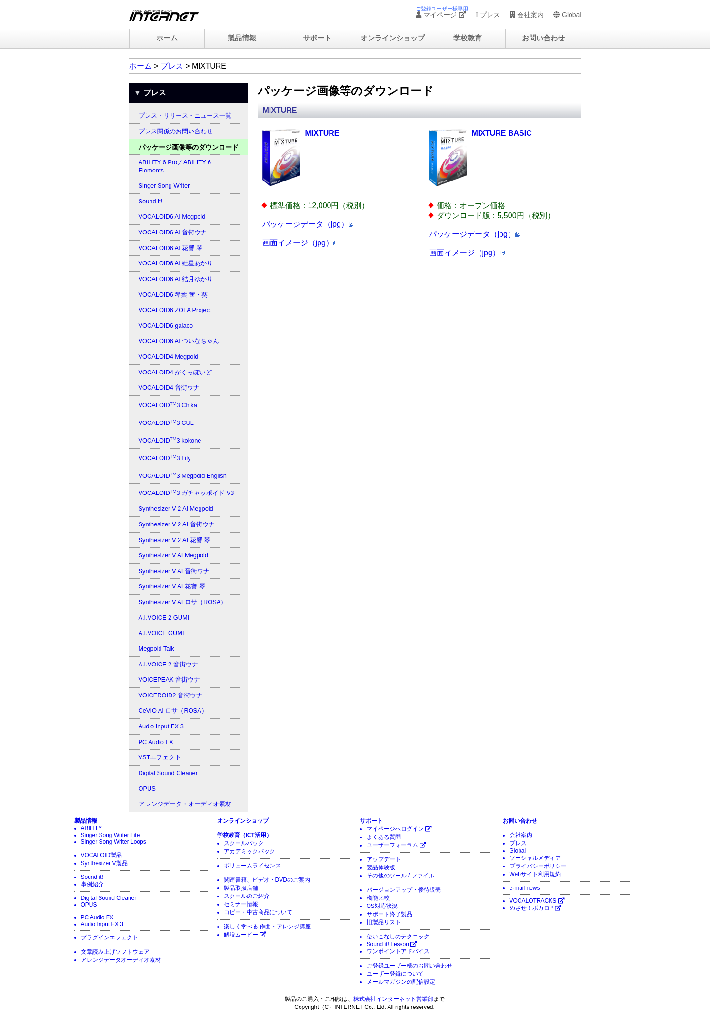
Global (567, 15)
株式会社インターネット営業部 (393, 999)
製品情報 (242, 38)
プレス (488, 15)
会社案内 (527, 15)
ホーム (167, 38)
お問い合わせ (543, 38)
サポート (317, 38)
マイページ (441, 15)
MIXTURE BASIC (502, 133)
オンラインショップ (392, 38)
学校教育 (467, 38)
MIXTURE (322, 133)
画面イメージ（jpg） (300, 243)
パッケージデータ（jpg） (307, 224)
